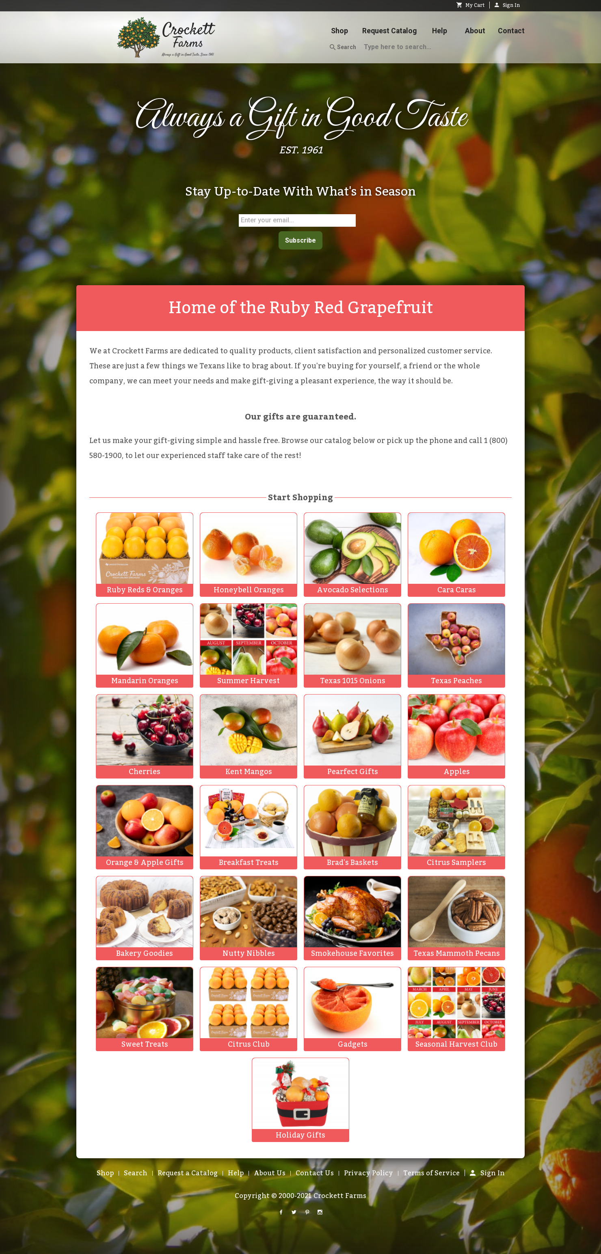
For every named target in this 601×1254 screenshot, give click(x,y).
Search (343, 47)
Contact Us (315, 1171)
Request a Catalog (188, 1171)
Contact (511, 31)
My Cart (470, 5)
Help (439, 31)
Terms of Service (431, 1171)
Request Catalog (389, 31)
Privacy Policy (368, 1171)
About (475, 31)
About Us (269, 1171)
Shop (339, 31)
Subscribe (300, 239)
